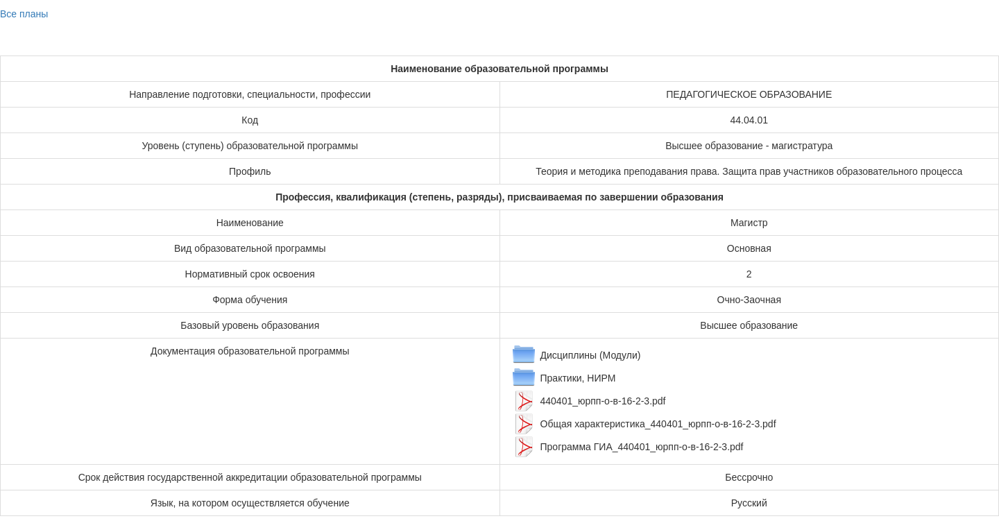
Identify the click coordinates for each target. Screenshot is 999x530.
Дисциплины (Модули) (590, 355)
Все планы (24, 13)
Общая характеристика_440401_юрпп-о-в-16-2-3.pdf (658, 423)
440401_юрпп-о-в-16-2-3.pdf (603, 401)
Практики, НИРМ (578, 378)
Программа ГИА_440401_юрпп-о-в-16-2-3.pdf (642, 446)
